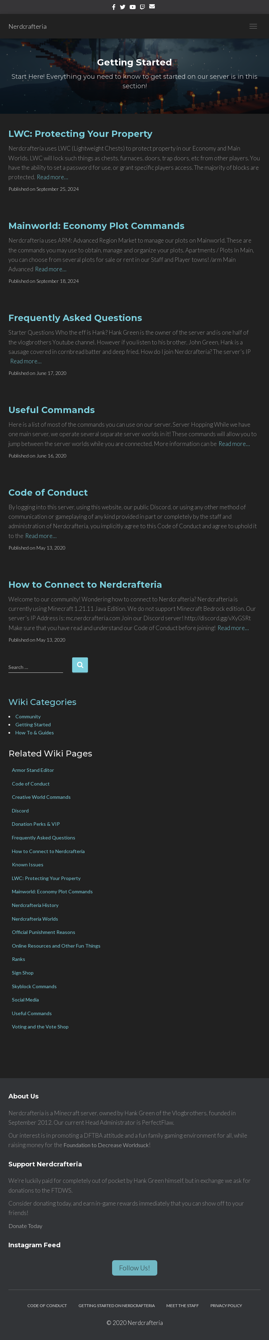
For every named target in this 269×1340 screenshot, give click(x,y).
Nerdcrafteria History (35, 905)
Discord (20, 811)
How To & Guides (34, 732)
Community (28, 716)
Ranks (18, 959)
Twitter (122, 8)
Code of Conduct (48, 492)
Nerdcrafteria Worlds (35, 919)
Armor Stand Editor (33, 770)
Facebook (114, 8)
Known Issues (27, 864)
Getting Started (33, 724)
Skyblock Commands (34, 986)
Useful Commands (51, 410)
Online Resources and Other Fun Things (56, 946)
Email (153, 9)
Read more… (52, 177)
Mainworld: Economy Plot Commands (96, 226)
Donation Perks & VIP (36, 824)
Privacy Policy (226, 1305)
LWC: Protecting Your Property (80, 133)
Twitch (142, 8)
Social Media (25, 1000)
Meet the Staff (182, 1305)
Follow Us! (134, 1268)
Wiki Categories (42, 702)
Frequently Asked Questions (75, 318)
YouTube (133, 8)
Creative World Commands (41, 797)
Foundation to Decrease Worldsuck (108, 1145)
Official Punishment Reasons (43, 932)
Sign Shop (23, 973)
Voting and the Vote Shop (40, 1027)
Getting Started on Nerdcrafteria (116, 1305)
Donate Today (25, 1225)
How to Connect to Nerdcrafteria (85, 584)
